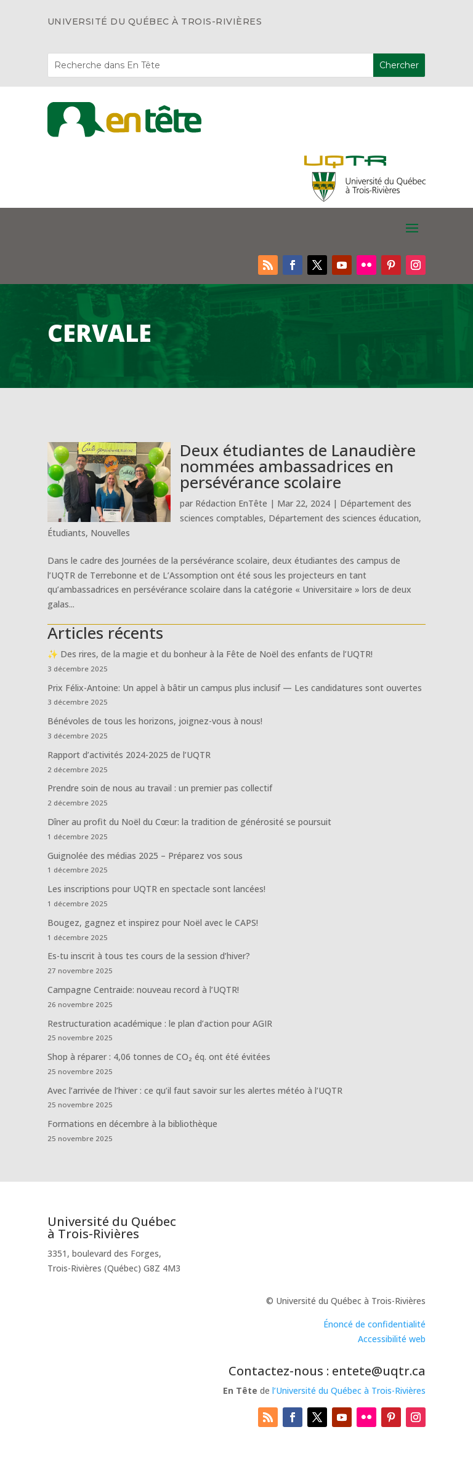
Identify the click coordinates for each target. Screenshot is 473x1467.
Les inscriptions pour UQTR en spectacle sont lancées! (156, 889)
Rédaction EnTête (231, 503)
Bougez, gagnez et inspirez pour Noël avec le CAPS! (152, 922)
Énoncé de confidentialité (374, 1324)
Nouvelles (110, 533)
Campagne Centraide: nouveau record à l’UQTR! (143, 989)
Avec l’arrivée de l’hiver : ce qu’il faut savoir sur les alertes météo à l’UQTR (194, 1090)
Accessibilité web (392, 1339)
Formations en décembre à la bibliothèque (132, 1123)
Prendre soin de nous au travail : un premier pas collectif (159, 788)
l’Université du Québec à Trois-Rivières (349, 1390)
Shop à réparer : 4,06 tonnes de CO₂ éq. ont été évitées (158, 1056)
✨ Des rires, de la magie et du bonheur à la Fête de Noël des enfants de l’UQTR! (210, 654)
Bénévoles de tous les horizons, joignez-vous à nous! (154, 721)
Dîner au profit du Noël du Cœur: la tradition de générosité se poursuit (189, 822)
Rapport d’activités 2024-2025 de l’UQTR (129, 755)
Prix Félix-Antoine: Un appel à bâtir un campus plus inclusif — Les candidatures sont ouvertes (234, 688)
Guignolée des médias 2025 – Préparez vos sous (145, 855)
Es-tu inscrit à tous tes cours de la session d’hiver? (148, 956)
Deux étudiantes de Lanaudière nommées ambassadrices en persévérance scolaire (298, 466)
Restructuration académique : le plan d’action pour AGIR (159, 1023)
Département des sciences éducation (344, 518)
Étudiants (66, 533)
